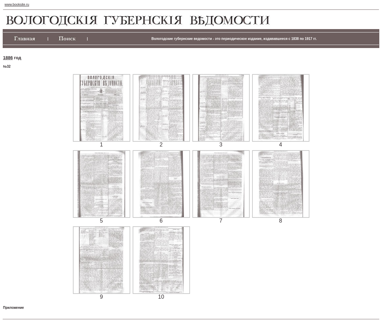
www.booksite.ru (17, 4)
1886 (8, 57)
